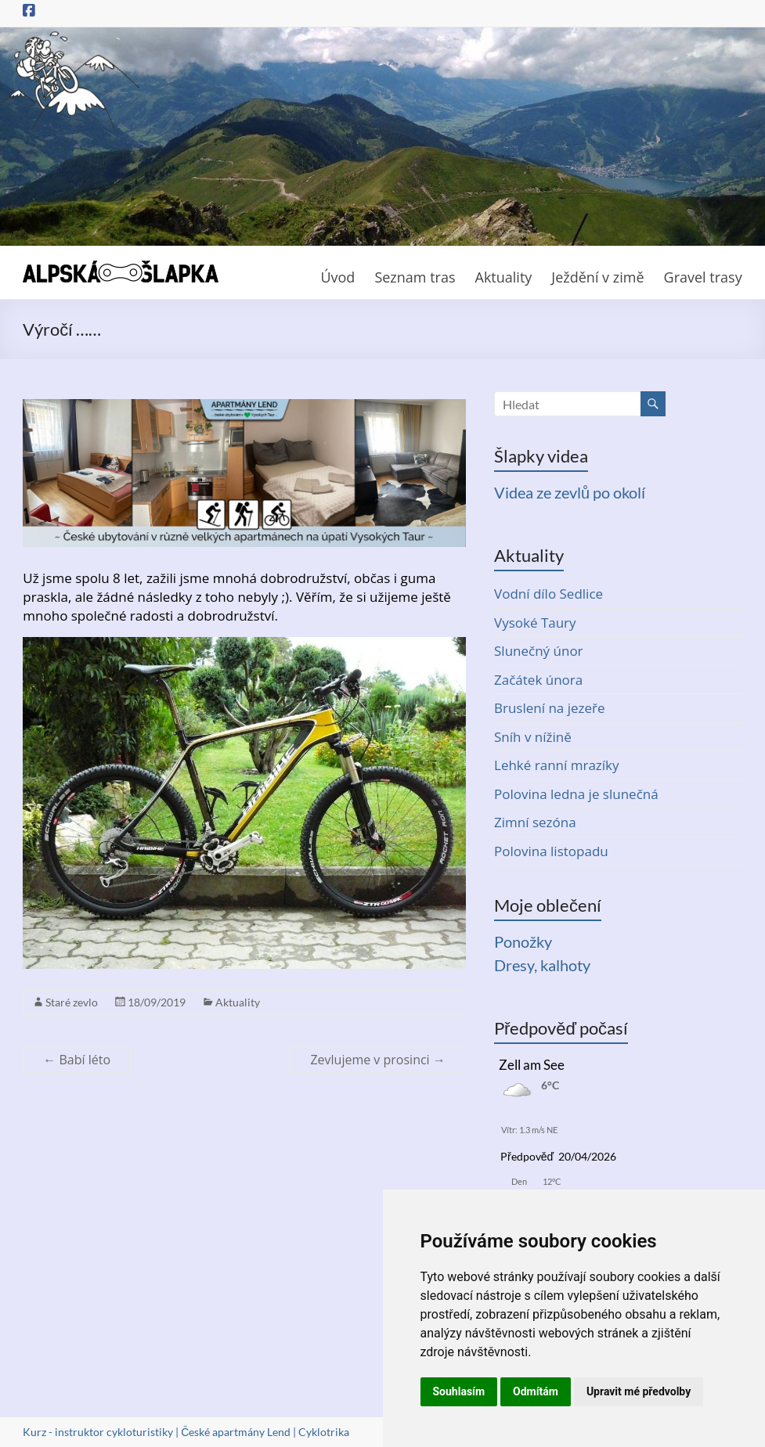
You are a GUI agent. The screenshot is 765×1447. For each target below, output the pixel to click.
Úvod (337, 277)
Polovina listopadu (551, 851)
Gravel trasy (703, 277)
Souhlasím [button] (459, 1391)
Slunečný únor (538, 651)
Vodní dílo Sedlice (548, 594)
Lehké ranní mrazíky (556, 765)
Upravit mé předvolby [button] (638, 1391)
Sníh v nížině (533, 737)
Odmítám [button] (535, 1391)
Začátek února (538, 680)
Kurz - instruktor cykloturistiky (98, 1431)
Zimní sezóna (535, 822)
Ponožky (523, 941)
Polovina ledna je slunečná (576, 794)
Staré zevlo (71, 1002)
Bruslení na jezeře (549, 708)
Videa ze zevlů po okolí (569, 492)
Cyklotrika (323, 1431)
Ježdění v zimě (597, 277)
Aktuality (503, 277)
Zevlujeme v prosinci (377, 1059)
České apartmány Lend (235, 1431)
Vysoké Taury (535, 623)
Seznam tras (414, 277)
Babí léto (76, 1059)
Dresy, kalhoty (542, 965)
